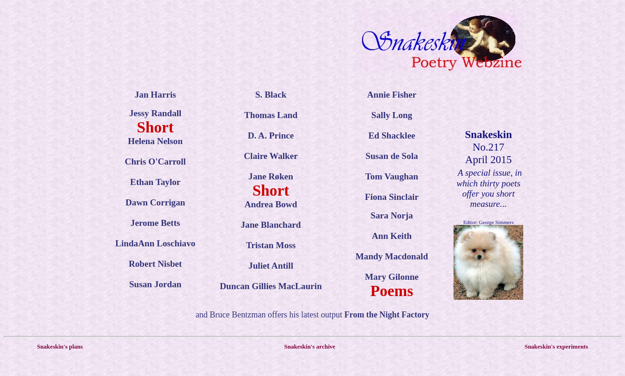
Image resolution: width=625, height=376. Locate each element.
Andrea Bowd (270, 204)
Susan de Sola (392, 156)
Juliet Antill (271, 265)
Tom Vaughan (391, 176)
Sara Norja (391, 215)
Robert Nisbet (155, 264)
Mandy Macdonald (391, 256)
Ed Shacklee (391, 135)
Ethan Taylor (155, 182)
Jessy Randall (155, 113)
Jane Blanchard (271, 225)
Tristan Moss (271, 245)
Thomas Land (270, 115)
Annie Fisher (391, 94)
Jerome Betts (155, 223)
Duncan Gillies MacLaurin (271, 286)
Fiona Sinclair (392, 197)
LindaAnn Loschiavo (155, 243)
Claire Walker (271, 156)
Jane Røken (271, 176)
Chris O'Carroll (155, 161)
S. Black (270, 94)
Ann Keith (392, 236)
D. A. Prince (271, 135)
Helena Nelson (155, 141)
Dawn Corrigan (155, 202)
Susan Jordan (155, 284)
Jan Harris (155, 94)
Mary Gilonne (392, 277)
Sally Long (391, 115)
